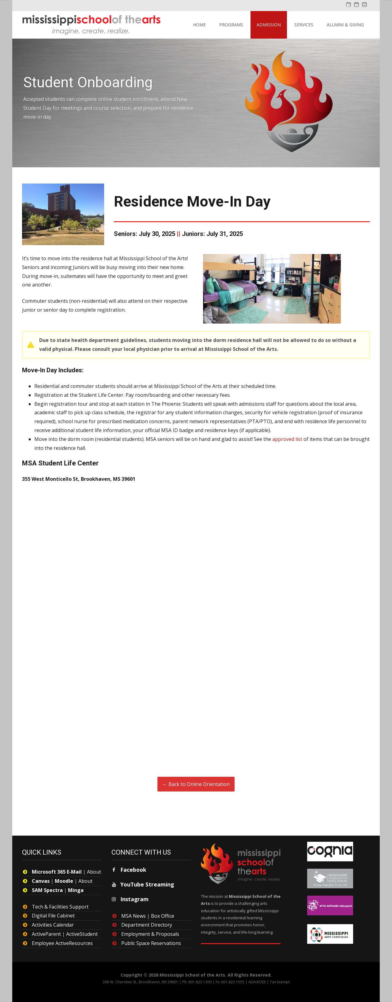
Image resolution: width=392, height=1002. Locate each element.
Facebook (133, 869)
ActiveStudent (82, 934)
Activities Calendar (53, 924)
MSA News (133, 916)
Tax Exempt (280, 982)
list (298, 439)
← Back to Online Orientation (196, 784)
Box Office (162, 916)
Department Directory (146, 924)
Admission (269, 25)
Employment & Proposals (150, 934)
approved (283, 439)
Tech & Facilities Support (60, 906)
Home (199, 25)
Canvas (41, 881)
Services (303, 25)
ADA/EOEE (257, 982)
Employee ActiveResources (62, 943)
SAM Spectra (47, 890)
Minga (76, 890)
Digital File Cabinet (53, 915)
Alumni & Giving (345, 25)
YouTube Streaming (147, 884)
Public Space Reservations (151, 943)
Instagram (134, 899)
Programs (231, 25)
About (94, 871)
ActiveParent (46, 934)
